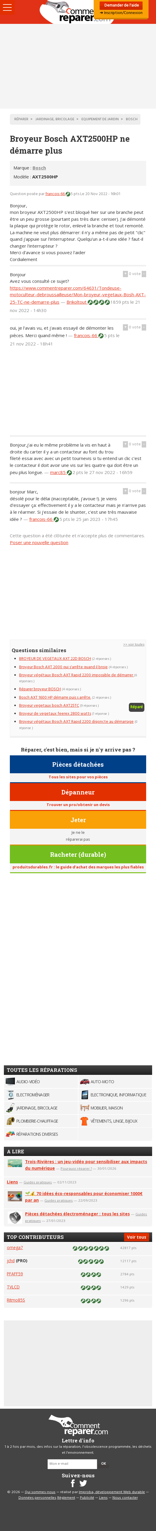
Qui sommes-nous (40, 1492)
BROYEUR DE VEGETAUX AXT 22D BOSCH (55, 659)
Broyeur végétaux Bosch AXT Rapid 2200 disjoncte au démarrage (76, 722)
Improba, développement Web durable (112, 1492)
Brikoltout (77, 302)
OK (103, 1464)
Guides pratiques (38, 1182)
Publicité (87, 1498)
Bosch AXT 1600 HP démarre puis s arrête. (55, 697)
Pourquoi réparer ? (76, 1168)
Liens (12, 1182)
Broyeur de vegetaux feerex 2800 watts (55, 714)
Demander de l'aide (121, 5)
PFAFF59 (15, 1274)
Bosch (39, 168)
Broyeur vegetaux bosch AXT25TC (49, 706)
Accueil (78, 12)
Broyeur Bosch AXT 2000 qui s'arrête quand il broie (63, 667)
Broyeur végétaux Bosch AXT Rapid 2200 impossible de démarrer (76, 675)
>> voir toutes (133, 644)
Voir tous (136, 1237)
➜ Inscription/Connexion (121, 13)
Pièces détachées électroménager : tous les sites (77, 1214)
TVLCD (13, 1287)
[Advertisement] (78, 66)
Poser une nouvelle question (39, 542)
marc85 (58, 472)
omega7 (15, 1247)
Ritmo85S (16, 1300)
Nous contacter (125, 1498)
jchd (11, 1260)
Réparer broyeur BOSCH (40, 689)
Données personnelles (37, 1498)
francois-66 (55, 194)
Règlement (66, 1498)
